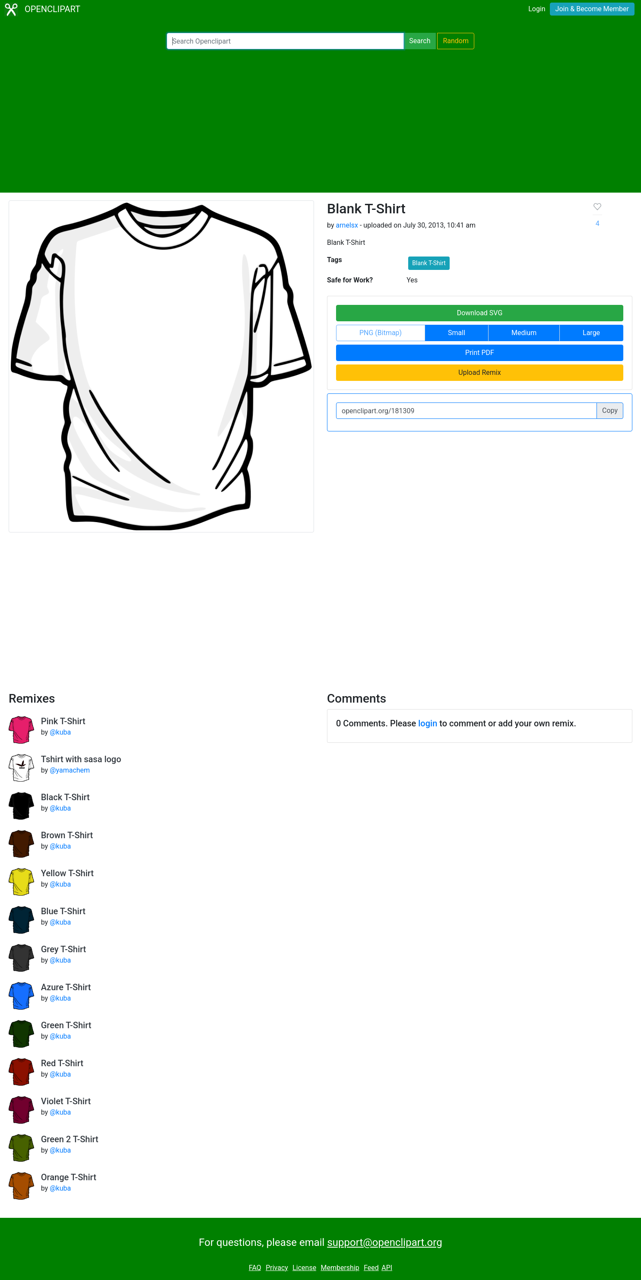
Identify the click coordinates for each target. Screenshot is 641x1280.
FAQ (255, 1268)
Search (419, 41)
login (427, 723)
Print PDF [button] (479, 353)
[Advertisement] (320, 120)
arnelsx (347, 225)
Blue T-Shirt (63, 911)
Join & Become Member (592, 9)
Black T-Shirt (65, 797)
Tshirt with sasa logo (81, 759)
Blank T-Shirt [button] (429, 263)
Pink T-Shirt (63, 721)
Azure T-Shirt (66, 987)
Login (536, 9)
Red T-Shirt (62, 1063)
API (386, 1268)
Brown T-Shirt (67, 835)
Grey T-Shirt (63, 949)
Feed (371, 1268)
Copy (610, 410)
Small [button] (456, 333)
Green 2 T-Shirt (69, 1139)
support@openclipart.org (384, 1242)
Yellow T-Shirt (67, 873)
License (304, 1268)
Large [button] (591, 333)
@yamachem (70, 770)
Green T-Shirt (66, 1025)
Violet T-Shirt (66, 1101)
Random (456, 41)
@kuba (60, 732)
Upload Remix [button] (479, 372)
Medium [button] (523, 333)
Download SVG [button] (480, 313)
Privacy (277, 1268)
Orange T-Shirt (68, 1177)
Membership (339, 1268)
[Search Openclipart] (285, 41)
